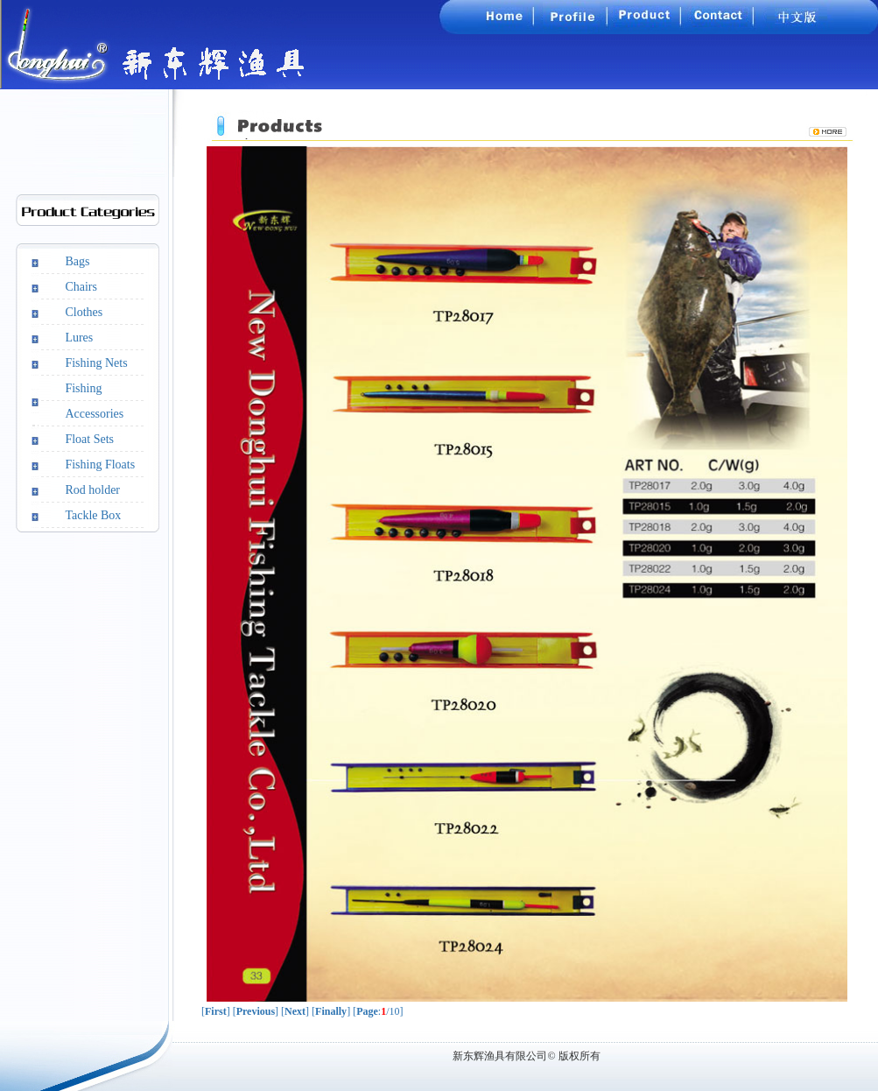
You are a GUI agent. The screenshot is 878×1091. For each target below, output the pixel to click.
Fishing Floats (100, 464)
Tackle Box (93, 515)
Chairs (81, 286)
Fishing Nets (96, 363)
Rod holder (92, 489)
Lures (79, 337)
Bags (77, 261)
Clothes (83, 312)
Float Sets (89, 439)
